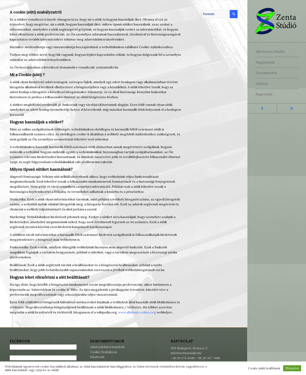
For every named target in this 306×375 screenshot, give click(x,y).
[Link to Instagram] (291, 108)
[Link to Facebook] (262, 108)
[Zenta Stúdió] (276, 21)
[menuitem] (276, 51)
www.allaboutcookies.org (137, 312)
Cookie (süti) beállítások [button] (264, 368)
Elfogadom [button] (292, 368)
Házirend (97, 357)
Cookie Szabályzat (103, 352)
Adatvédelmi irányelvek (107, 347)
